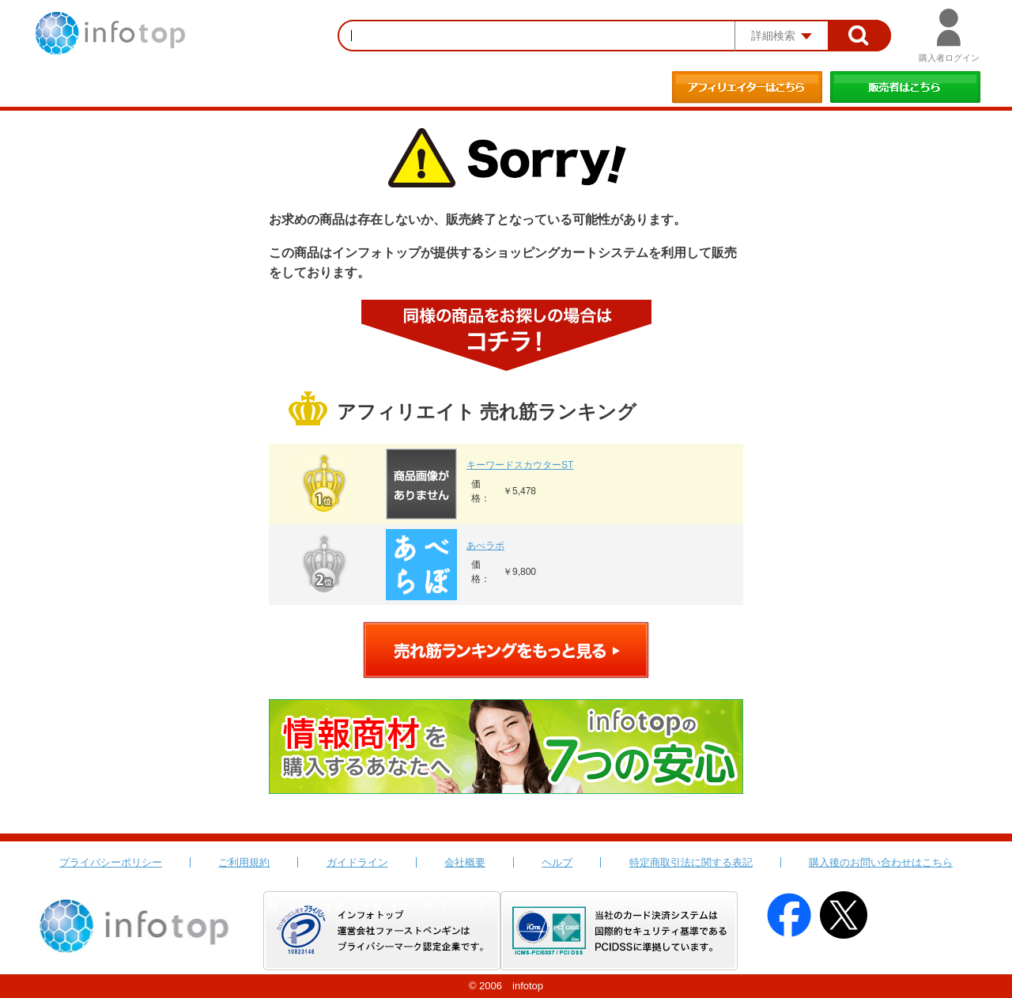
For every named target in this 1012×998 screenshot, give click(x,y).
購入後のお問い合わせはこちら (881, 862)
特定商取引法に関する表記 (691, 862)
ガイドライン (357, 862)
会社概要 (464, 862)
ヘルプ (557, 862)
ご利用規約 (244, 862)
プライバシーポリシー (110, 862)
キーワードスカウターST (519, 465)
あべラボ (485, 545)
